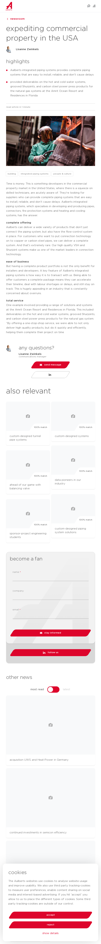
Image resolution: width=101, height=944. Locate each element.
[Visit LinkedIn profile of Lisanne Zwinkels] (50, 374)
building (12, 174)
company (18, 591)
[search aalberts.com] (88, 6)
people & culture (62, 174)
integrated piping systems (34, 174)
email (16, 609)
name (17, 572)
